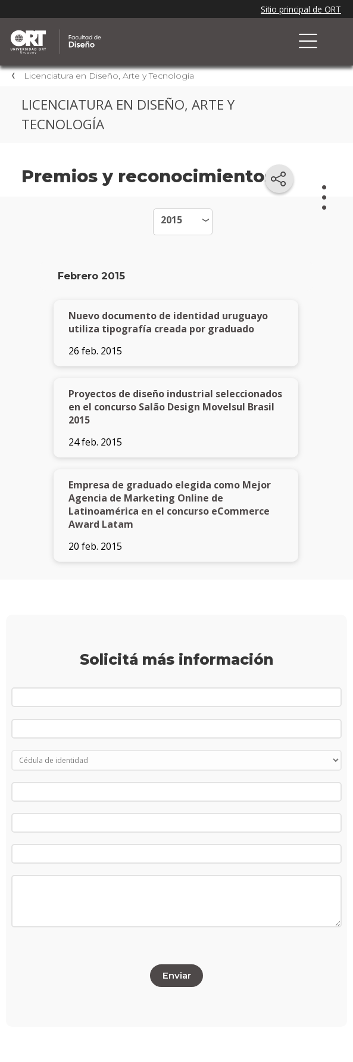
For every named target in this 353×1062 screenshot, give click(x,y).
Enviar (177, 975)
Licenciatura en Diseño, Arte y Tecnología (109, 75)
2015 (171, 219)
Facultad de (134, 31)
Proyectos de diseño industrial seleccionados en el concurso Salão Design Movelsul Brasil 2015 (175, 406)
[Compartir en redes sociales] (279, 178)
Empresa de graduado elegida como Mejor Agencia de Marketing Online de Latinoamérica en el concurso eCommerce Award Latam (169, 504)
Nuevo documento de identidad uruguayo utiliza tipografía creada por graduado (168, 322)
